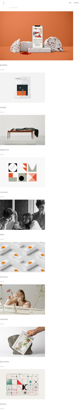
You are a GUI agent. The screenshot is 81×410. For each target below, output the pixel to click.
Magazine (4, 362)
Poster (3, 107)
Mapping (3, 65)
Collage (3, 192)
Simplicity (4, 150)
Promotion (2, 69)
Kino (2, 235)
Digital (3, 404)
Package (3, 277)
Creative (4, 319)
